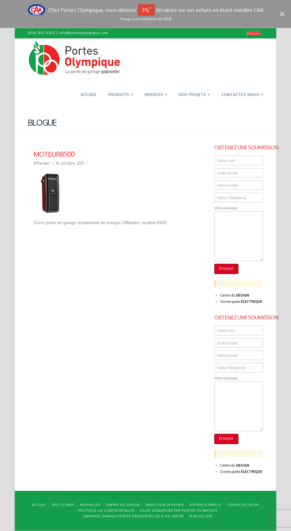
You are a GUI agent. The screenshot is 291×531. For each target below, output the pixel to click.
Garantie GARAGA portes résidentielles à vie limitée (133, 516)
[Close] (282, 14)
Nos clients (63, 505)
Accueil (39, 505)
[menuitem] (254, 33)
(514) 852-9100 (41, 33)
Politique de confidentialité (106, 510)
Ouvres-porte (241, 301)
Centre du (234, 295)
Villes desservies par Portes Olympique (178, 510)
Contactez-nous (243, 505)
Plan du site (201, 516)
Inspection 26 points (164, 505)
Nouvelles (90, 505)
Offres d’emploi (206, 505)
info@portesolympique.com (83, 33)
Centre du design (123, 505)
